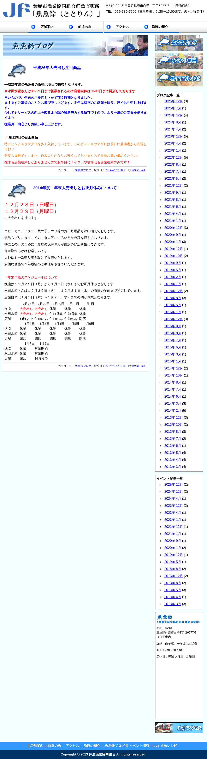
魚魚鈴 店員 (138, 170)
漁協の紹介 (160, 27)
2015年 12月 (173, 319)
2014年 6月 (172, 396)
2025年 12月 (173, 101)
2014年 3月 (172, 403)
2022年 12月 (173, 157)
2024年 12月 (173, 115)
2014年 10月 (173, 375)
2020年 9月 (172, 235)
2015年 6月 (172, 347)
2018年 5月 (172, 305)
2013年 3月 (172, 467)
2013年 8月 (172, 431)
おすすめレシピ (165, 745)
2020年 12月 (173, 227)
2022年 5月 (172, 178)
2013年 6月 (172, 445)
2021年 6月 (172, 206)
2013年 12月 (173, 417)
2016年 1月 (172, 312)
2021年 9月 (172, 192)
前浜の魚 (84, 27)
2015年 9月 (172, 326)
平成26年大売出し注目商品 (57, 68)
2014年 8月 (172, 382)
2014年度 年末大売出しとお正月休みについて (75, 188)
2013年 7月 (172, 438)
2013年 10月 (173, 424)
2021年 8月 (172, 199)
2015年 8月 (172, 333)
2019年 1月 (172, 284)
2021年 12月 (173, 185)
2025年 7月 (172, 108)
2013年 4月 (172, 459)
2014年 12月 (173, 368)
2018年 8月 (172, 298)
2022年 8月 (172, 164)
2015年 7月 (172, 340)
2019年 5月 (172, 270)
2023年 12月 (173, 136)
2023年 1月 (172, 150)
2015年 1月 (172, 361)
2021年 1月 (172, 220)
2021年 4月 (172, 213)
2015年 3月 (172, 354)
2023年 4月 (172, 143)
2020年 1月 (172, 242)
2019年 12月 (173, 249)
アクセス (122, 27)
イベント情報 (139, 745)
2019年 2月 (172, 277)
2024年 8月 (172, 122)
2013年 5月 (172, 452)
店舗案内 (47, 27)
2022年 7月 (172, 171)
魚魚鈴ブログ (83, 170)
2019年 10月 (173, 256)
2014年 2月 (172, 410)
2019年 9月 (172, 263)
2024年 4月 (172, 129)
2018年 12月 (173, 291)
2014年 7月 (172, 389)
